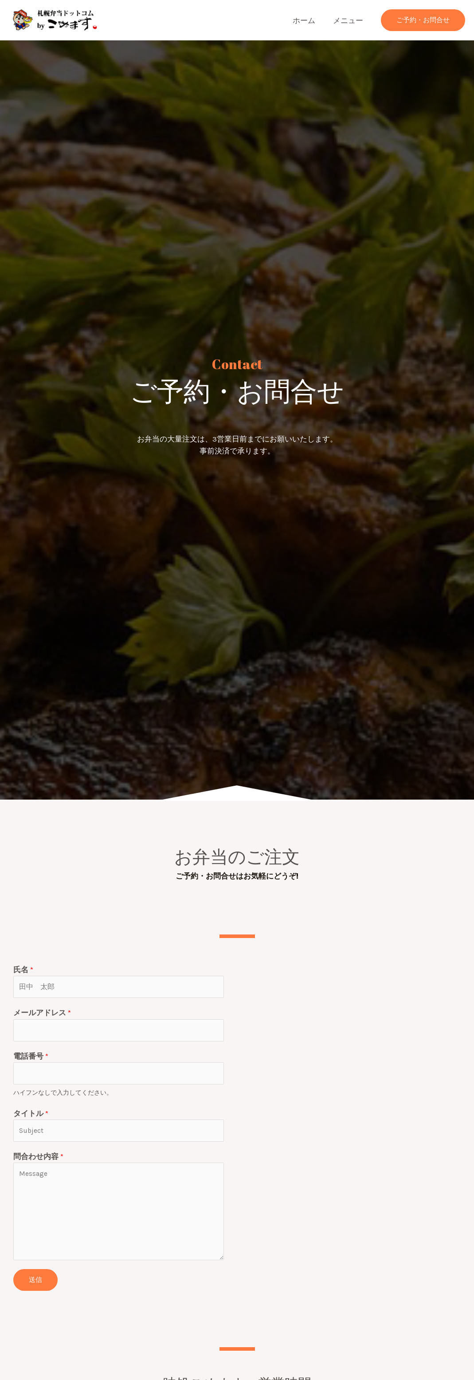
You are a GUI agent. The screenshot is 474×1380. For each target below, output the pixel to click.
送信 (35, 1288)
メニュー (349, 20)
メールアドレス (42, 1014)
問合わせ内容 (38, 1164)
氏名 (23, 969)
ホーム (308, 20)
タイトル (30, 1119)
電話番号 (30, 1060)
